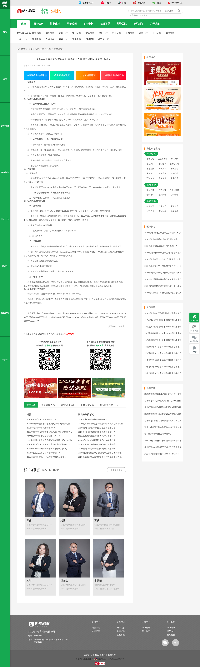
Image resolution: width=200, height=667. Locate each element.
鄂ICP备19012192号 (84, 659)
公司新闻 (138, 23)
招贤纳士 (171, 631)
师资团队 (122, 23)
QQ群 (194, 352)
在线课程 (96, 631)
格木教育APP (88, 3)
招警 (49, 49)
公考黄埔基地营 (88, 75)
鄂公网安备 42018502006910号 (109, 659)
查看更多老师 (116, 470)
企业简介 (171, 627)
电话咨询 (194, 331)
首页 (30, 49)
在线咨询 (194, 321)
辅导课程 (55, 23)
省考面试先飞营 (62, 75)
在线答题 (105, 23)
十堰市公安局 (87, 405)
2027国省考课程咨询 (113, 75)
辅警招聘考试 (67, 405)
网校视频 (72, 23)
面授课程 (143, 15)
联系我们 (171, 635)
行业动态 (146, 631)
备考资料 (88, 23)
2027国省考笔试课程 (36, 75)
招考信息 (38, 23)
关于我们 (155, 23)
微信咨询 (194, 341)
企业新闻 (146, 627)
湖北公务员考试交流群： (58, 334)
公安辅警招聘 (106, 405)
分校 (23, 23)
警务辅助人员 (48, 405)
